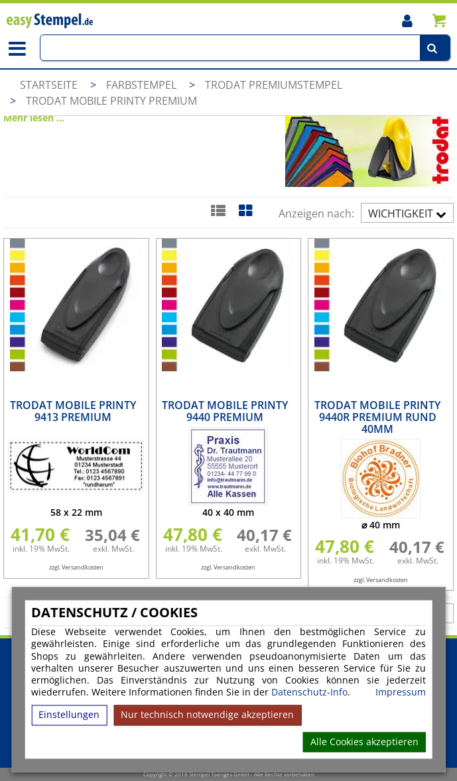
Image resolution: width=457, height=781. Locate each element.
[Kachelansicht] (245, 210)
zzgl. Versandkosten (76, 567)
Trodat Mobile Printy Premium (111, 100)
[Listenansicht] (218, 210)
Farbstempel (142, 85)
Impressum (400, 693)
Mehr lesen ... (33, 117)
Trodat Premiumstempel (273, 85)
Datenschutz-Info (309, 692)
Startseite (49, 85)
